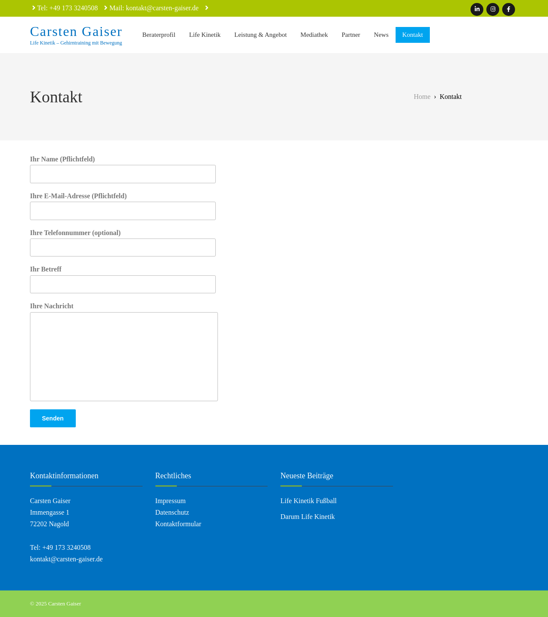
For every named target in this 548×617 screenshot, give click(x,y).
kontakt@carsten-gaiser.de (66, 559)
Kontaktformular (178, 524)
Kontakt (412, 34)
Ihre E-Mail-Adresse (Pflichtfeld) (123, 206)
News (381, 34)
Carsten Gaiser (76, 31)
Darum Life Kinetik (307, 516)
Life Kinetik (205, 34)
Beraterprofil (158, 34)
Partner (351, 34)
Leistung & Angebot (260, 34)
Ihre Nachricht (124, 351)
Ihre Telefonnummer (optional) (123, 243)
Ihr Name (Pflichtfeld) (123, 169)
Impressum (170, 500)
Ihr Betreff (123, 279)
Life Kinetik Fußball (308, 500)
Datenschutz (172, 512)
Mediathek (314, 34)
